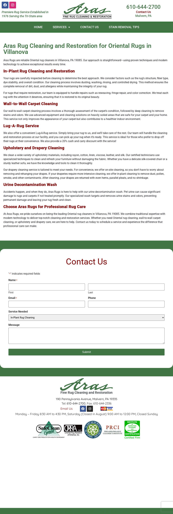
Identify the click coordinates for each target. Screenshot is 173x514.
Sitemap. (135, 511)
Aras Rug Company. (53, 511)
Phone (92, 298)
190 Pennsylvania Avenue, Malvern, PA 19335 (86, 399)
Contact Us (143, 12)
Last (90, 292)
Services (61, 27)
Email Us (66, 408)
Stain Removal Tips (124, 27)
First (11, 292)
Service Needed (18, 311)
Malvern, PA (143, 16)
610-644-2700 (143, 7)
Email (12, 298)
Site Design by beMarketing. (111, 511)
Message (14, 324)
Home (38, 27)
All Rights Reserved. (79, 511)
